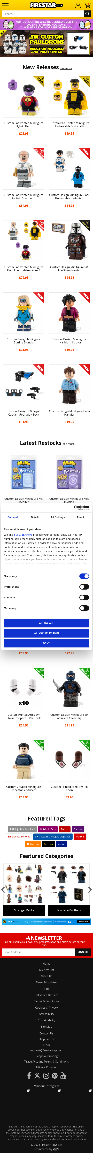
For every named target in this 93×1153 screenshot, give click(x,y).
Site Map (46, 1026)
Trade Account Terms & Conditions (46, 1061)
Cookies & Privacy (46, 1007)
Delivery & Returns (46, 995)
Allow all (46, 623)
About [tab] (80, 517)
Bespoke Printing (46, 1056)
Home (46, 963)
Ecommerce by (46, 1149)
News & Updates (46, 982)
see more (66, 68)
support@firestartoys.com (46, 1050)
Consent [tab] (12, 517)
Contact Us (46, 1033)
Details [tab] (35, 517)
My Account (46, 970)
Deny (46, 643)
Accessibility (46, 1014)
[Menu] (5, 5)
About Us (46, 976)
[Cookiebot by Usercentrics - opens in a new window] (74, 507)
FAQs (46, 1045)
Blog (47, 989)
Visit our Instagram (46, 1086)
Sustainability (46, 1020)
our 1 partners (23, 534)
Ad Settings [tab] (58, 517)
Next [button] (90, 890)
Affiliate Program (46, 1067)
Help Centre (46, 1039)
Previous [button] (3, 890)
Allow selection (46, 633)
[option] (46, 43)
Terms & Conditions (46, 1001)
